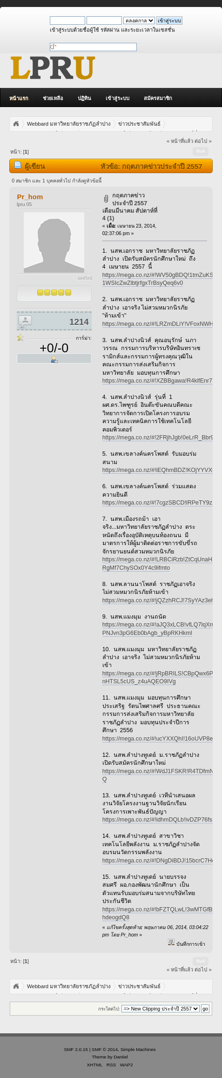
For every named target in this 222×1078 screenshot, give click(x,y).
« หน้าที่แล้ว (180, 141)
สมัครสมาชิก (158, 98)
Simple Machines (138, 1049)
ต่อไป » (203, 141)
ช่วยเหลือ (53, 98)
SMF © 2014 (105, 1049)
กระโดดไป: (109, 1008)
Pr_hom (30, 197)
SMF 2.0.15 (76, 1049)
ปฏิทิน (84, 98)
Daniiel (121, 1056)
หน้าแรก (18, 98)
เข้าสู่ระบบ (117, 98)
